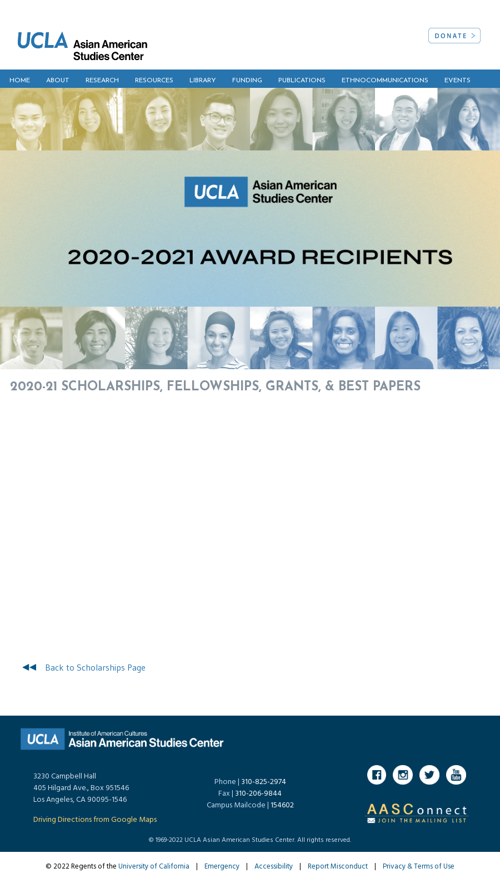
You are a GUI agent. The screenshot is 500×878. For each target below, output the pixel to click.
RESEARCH (102, 80)
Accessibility (273, 866)
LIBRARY (202, 80)
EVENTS (457, 80)
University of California (153, 866)
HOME (19, 80)
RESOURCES (154, 80)
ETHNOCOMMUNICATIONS (385, 80)
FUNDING (247, 80)
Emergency (221, 866)
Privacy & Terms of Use (418, 866)
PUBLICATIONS (302, 80)
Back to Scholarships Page (95, 667)
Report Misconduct (338, 866)
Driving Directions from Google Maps (95, 819)
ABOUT (57, 80)
